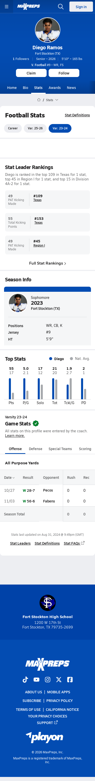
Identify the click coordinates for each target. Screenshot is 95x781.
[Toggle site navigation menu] (6, 6)
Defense (35, 448)
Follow (64, 72)
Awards (55, 87)
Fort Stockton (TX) (47, 53)
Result (28, 477)
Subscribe (32, 700)
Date (9, 477)
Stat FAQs (74, 543)
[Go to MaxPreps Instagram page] (48, 680)
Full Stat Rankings (47, 263)
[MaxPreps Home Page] (39, 100)
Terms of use (28, 709)
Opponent (51, 477)
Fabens (49, 500)
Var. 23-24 (60, 128)
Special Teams (60, 448)
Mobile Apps (58, 692)
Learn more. (15, 435)
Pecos (48, 490)
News (71, 87)
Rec (86, 477)
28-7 (31, 490)
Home (12, 87)
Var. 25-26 (35, 128)
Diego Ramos (47, 47)
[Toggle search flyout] (60, 6)
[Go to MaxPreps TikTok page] (25, 680)
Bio (25, 87)
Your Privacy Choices (47, 715)
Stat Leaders (20, 543)
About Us (33, 692)
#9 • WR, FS (47, 65)
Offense (15, 448)
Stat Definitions (77, 114)
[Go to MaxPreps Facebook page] (70, 680)
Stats (38, 87)
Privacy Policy (59, 700)
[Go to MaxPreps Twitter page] (59, 680)
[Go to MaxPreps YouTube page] (36, 680)
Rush (71, 477)
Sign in (81, 6)
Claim (31, 72)
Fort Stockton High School (48, 607)
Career (13, 128)
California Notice (62, 709)
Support (47, 722)
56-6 (31, 500)
